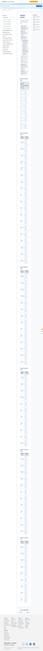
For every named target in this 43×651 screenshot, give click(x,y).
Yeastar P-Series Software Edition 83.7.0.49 (26, 505)
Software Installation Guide (7, 30)
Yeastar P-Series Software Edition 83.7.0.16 (26, 511)
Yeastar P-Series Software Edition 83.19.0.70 (26, 208)
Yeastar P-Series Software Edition (26, 92)
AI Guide (4, 36)
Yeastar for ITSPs (6, 638)
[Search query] (26, 6)
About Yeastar (6, 619)
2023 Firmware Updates (7, 24)
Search (39, 6)
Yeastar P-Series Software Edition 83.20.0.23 (26, 175)
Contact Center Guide (6, 41)
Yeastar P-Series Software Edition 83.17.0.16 (26, 296)
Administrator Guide (6, 32)
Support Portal (6, 633)
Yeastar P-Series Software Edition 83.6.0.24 (26, 531)
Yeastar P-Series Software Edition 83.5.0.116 (26, 547)
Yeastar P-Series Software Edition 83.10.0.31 (26, 423)
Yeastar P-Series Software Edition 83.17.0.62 (26, 276)
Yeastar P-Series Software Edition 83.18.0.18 (26, 260)
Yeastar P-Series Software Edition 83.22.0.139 (26, 112)
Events (5, 629)
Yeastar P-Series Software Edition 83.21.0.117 (26, 126)
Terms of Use (9, 647)
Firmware (26, 625)
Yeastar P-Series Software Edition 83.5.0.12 (26, 580)
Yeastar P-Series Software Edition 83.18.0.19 (26, 254)
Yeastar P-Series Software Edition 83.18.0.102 (26, 228)
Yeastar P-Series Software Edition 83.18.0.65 (26, 241)
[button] (2, 15)
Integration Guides (6, 45)
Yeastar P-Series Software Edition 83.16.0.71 (26, 302)
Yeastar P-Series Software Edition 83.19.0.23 (26, 214)
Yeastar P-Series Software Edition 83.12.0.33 (26, 384)
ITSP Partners (6, 623)
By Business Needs (21, 627)
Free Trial (33, 1)
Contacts (5, 647)
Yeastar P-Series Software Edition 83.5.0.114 (26, 553)
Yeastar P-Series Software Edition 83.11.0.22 (26, 410)
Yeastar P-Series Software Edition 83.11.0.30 (26, 404)
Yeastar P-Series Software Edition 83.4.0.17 (26, 599)
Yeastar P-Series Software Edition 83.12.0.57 (26, 377)
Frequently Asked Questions (8, 53)
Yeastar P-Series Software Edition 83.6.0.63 (26, 518)
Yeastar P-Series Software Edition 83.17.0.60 (26, 283)
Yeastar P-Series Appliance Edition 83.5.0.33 (26, 573)
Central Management (14, 626)
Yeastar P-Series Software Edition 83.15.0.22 (26, 335)
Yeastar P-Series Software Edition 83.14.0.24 (26, 348)
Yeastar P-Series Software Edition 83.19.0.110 (26, 195)
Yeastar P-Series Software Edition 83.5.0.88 (26, 567)
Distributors (6, 622)
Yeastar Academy (7, 639)
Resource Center (28, 619)
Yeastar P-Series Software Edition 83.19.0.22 (26, 221)
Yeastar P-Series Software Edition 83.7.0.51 (26, 492)
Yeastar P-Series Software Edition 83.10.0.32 (26, 417)
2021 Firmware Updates (7, 28)
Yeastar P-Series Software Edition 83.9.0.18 (26, 472)
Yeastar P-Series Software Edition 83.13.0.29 (26, 355)
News (5, 626)
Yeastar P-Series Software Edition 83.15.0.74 (26, 329)
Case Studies (27, 622)
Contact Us (6, 631)
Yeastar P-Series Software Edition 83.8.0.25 (26, 485)
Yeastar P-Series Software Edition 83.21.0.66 (26, 142)
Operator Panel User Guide (7, 40)
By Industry (20, 625)
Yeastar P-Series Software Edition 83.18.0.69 (26, 234)
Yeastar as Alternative (7, 637)
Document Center (10, 1)
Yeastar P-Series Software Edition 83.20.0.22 (26, 182)
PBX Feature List (6, 635)
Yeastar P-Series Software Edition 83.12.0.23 (26, 390)
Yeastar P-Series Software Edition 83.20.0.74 (26, 168)
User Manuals (27, 623)
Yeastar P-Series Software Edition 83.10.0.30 (26, 430)
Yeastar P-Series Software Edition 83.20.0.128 (26, 155)
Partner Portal (6, 634)
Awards (5, 627)
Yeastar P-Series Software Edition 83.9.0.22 (26, 443)
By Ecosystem (20, 626)
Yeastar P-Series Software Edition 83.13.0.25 (26, 362)
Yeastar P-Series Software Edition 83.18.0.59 (26, 247)
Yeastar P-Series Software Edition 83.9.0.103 (26, 436)
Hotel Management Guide (7, 38)
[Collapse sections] (40, 9)
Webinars (26, 626)
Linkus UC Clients (14, 622)
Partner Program (6, 621)
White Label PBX (20, 622)
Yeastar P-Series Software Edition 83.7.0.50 (26, 498)
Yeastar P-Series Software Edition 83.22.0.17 (26, 119)
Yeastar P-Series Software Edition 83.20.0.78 (26, 162)
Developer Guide (6, 47)
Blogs (26, 621)
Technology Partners (7, 625)
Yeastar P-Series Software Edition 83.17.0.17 (26, 289)
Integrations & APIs (21, 623)
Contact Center (20, 621)
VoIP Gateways (13, 625)
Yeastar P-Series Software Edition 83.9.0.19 (26, 465)
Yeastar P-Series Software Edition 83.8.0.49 (26, 479)
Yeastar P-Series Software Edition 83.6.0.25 (26, 524)
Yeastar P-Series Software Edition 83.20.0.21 (26, 188)
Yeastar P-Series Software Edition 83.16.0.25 (26, 316)
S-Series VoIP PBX (14, 623)
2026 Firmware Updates (7, 19)
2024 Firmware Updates (7, 23)
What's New (5, 9)
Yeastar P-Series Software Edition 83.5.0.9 (26, 586)
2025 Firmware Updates (7, 21)
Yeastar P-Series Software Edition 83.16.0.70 (26, 309)
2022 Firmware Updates (7, 26)
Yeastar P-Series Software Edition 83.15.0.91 (26, 322)
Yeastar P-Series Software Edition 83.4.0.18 (26, 593)
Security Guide (5, 49)
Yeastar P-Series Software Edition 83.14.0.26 (26, 342)
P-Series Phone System (13, 620)
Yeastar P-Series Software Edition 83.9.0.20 (26, 459)
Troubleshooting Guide (7, 51)
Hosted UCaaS (20, 619)
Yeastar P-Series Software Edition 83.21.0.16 (26, 149)
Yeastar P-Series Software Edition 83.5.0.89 (26, 560)
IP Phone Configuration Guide (8, 43)
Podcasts (26, 627)
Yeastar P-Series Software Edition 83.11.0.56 (26, 397)
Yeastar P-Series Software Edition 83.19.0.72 (26, 201)
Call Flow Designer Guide (7, 34)
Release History (10, 9)
